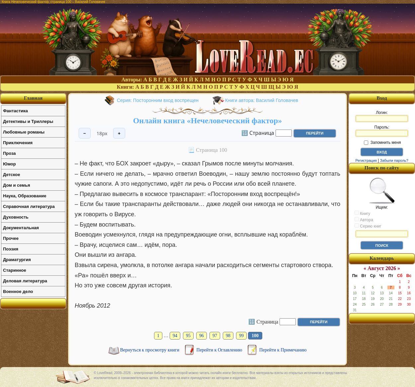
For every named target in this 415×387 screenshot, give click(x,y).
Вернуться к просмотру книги (150, 349)
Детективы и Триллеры (28, 121)
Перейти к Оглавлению (220, 349)
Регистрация (365, 160)
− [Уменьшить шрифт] (84, 133)
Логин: (381, 116)
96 (201, 335)
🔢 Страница (257, 132)
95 (188, 335)
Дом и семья (16, 185)
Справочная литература (29, 206)
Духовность (16, 217)
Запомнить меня (382, 142)
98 (228, 335)
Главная (33, 98)
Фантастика (15, 110)
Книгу (362, 213)
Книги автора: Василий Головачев (261, 100)
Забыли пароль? (394, 160)
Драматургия (17, 259)
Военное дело (18, 291)
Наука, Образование (24, 195)
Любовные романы (23, 132)
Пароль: (381, 131)
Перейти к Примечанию (282, 349)
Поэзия (10, 248)
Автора (364, 219)
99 (241, 335)
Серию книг (368, 226)
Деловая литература (25, 280)
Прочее (11, 238)
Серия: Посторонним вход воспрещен (158, 100)
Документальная (21, 227)
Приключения (18, 142)
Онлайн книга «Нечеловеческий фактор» (207, 120)
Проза (9, 153)
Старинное (14, 270)
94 (175, 335)
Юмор (9, 163)
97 (214, 335)
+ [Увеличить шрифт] (119, 133)
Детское (11, 174)
